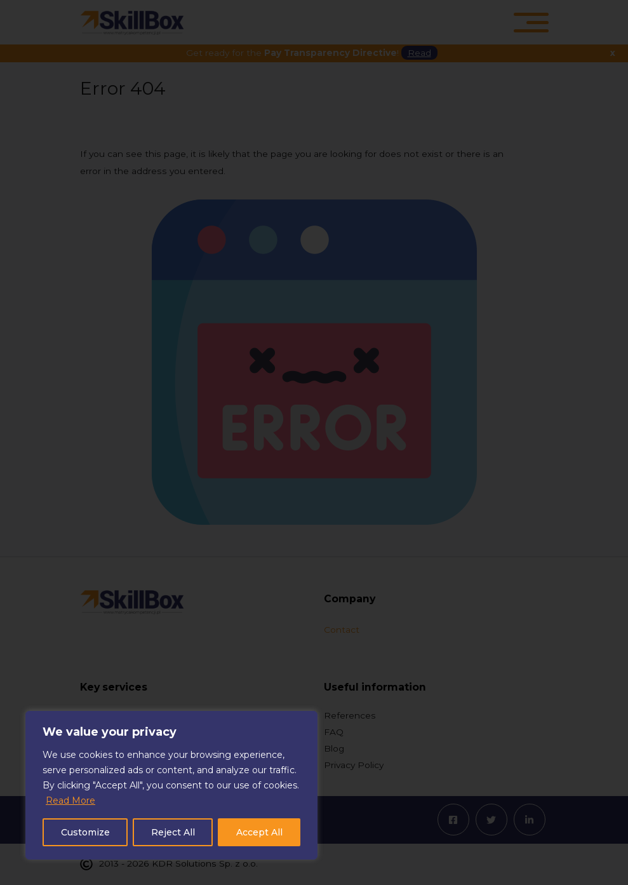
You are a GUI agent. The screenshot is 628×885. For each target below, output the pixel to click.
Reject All (173, 832)
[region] (171, 785)
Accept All (259, 832)
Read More (70, 800)
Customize (85, 832)
